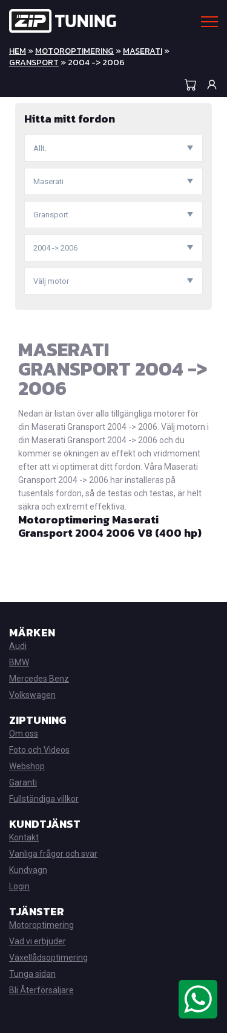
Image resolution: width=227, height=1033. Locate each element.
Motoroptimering (74, 51)
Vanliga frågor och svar (53, 854)
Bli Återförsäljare (41, 990)
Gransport (34, 62)
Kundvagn (28, 870)
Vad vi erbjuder (37, 941)
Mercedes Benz (39, 678)
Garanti (23, 782)
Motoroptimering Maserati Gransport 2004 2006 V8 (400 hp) (110, 526)
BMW (19, 662)
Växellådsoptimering (48, 957)
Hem (17, 51)
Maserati (142, 51)
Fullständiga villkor (44, 799)
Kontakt (24, 837)
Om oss (23, 733)
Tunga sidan (32, 974)
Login (19, 886)
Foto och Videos (39, 750)
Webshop (27, 766)
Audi (18, 646)
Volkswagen (32, 695)
